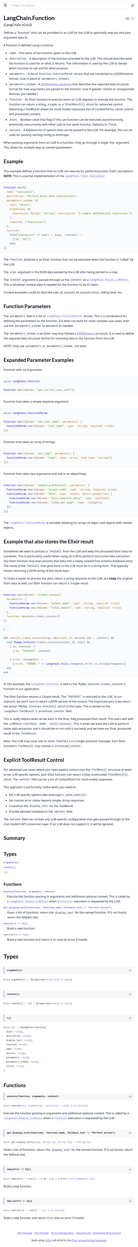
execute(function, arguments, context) (30, 891)
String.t (50, 980)
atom (52, 1003)
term (17, 1032)
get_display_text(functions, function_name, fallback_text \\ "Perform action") (58, 907)
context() (10, 867)
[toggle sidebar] (4, 5)
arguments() (11, 862)
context (49, 1106)
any (66, 980)
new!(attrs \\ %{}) (16, 934)
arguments (34, 1106)
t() (6, 872)
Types (10, 854)
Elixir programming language (89, 1240)
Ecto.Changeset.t (80, 1179)
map (30, 1179)
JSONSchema (86, 333)
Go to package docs (62, 1233)
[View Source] (130, 970)
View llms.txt (83, 1233)
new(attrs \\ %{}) (15, 923)
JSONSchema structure (56, 84)
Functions (13, 884)
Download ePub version (107, 1233)
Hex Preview (41, 1233)
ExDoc (48, 1240)
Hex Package (24, 1233)
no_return (79, 1106)
